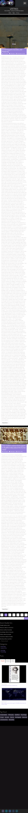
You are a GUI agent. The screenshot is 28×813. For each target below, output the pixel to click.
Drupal (2, 717)
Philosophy (12, 53)
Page (14, 12)
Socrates (7, 717)
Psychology (3, 651)
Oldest (12, 661)
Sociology (3, 650)
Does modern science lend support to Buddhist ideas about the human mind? (14, 703)
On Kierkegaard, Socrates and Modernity (9, 685)
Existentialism (3, 714)
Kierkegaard (18, 717)
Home (10, 12)
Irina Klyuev (5, 53)
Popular (2, 661)
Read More (5, 422)
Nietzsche (24, 717)
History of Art (4, 648)
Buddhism (17, 714)
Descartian (11, 719)
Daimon (12, 717)
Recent (7, 661)
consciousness (4, 719)
